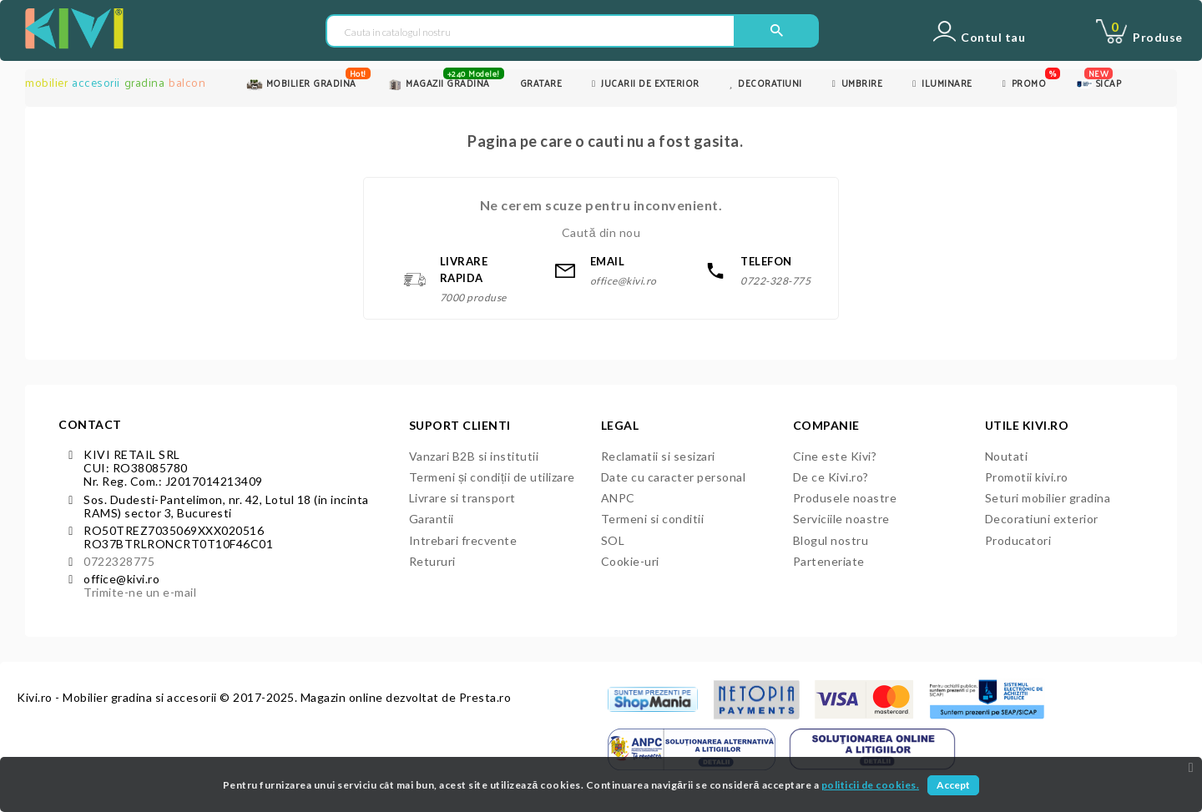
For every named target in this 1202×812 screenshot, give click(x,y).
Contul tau (993, 37)
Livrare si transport (462, 498)
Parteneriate (829, 561)
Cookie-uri (630, 561)
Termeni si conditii (653, 519)
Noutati (1006, 456)
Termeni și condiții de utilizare (492, 477)
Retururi (432, 561)
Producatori (1018, 540)
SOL (613, 540)
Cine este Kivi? (835, 456)
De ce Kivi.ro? (831, 477)
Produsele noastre (845, 498)
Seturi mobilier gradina (1048, 498)
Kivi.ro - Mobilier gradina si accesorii (118, 697)
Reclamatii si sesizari (658, 456)
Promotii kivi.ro (1026, 477)
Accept (953, 785)
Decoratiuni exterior (1041, 519)
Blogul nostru (831, 540)
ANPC (618, 498)
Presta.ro (485, 697)
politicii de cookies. (870, 785)
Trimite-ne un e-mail (139, 592)
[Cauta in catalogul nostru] (530, 32)
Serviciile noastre (841, 519)
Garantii (431, 519)
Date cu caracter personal (673, 477)
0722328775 (118, 561)
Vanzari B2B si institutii (474, 456)
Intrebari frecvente (463, 540)
